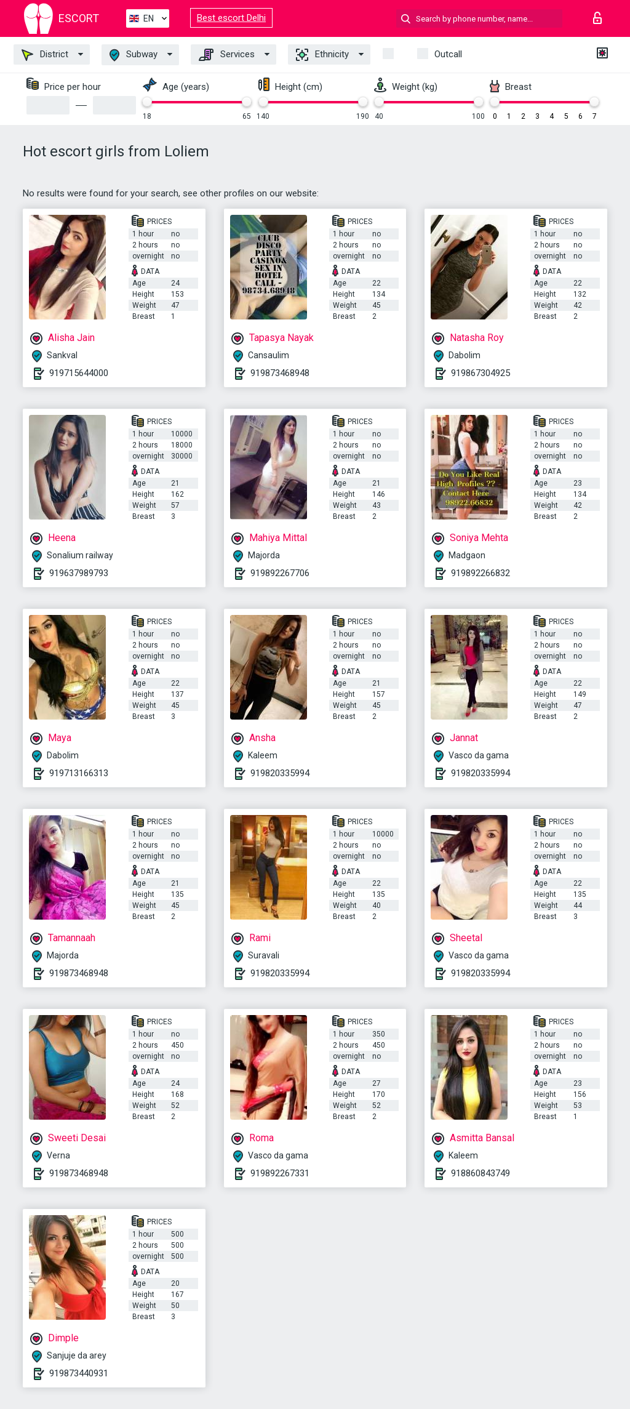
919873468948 (279, 373)
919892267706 (279, 573)
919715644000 (78, 373)
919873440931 (78, 1373)
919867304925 (480, 373)
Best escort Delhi (231, 17)
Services (227, 55)
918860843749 (480, 1173)
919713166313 (78, 773)
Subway (134, 55)
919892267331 (279, 1173)
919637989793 (78, 573)
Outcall (448, 54)
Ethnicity (322, 55)
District (45, 55)
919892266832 (480, 573)
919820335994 (279, 773)
